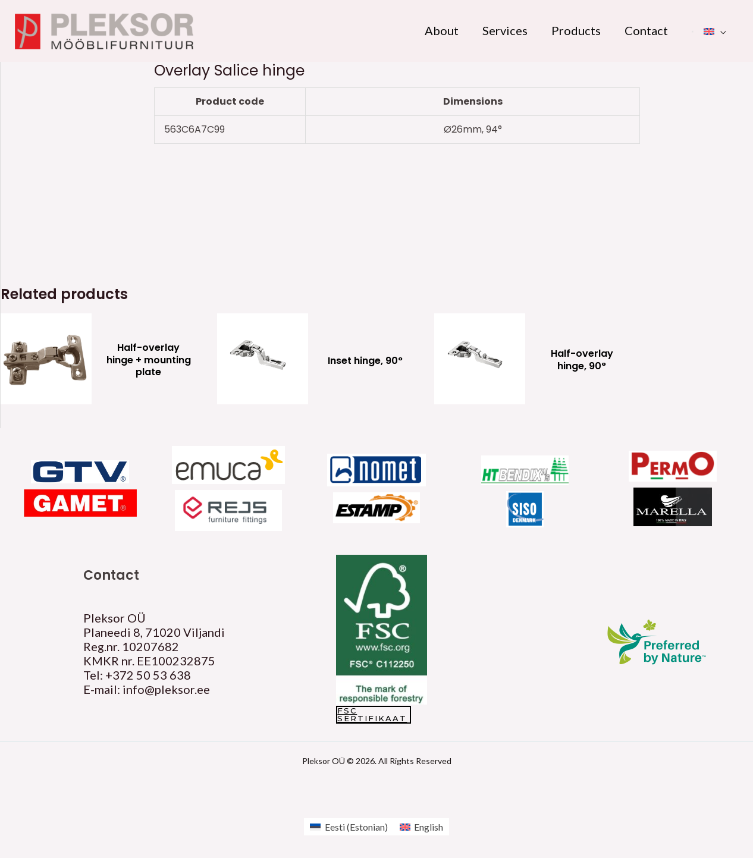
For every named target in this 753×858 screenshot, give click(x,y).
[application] (720, 30)
